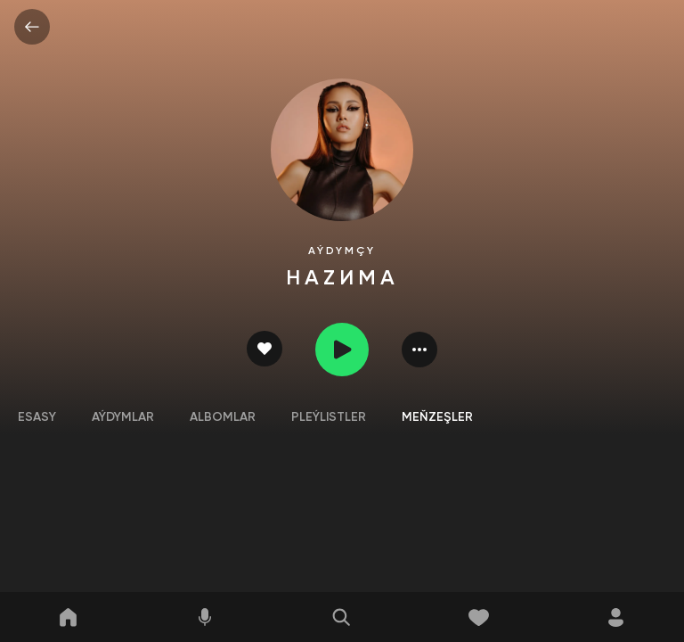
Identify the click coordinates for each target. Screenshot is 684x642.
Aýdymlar (123, 417)
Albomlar (223, 417)
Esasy (37, 417)
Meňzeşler (437, 417)
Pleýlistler (328, 417)
